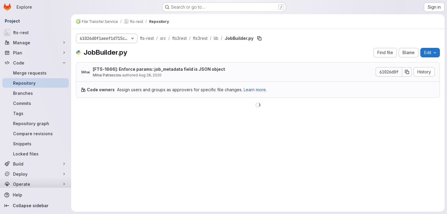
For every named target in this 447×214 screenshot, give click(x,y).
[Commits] (35, 103)
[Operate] (35, 184)
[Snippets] (35, 143)
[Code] (35, 62)
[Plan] (35, 52)
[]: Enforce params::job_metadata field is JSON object (159, 69)
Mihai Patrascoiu (107, 75)
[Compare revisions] (35, 133)
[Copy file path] (259, 38)
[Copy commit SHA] (407, 72)
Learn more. (255, 89)
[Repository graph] (35, 123)
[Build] (35, 164)
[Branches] (35, 93)
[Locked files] (35, 153)
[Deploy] (35, 174)
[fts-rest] (35, 32)
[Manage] (35, 42)
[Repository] (35, 83)
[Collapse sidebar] (35, 205)
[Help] (35, 195)
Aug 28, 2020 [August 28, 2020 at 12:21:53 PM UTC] (150, 75)
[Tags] (35, 113)
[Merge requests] (35, 73)
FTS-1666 (104, 69)
